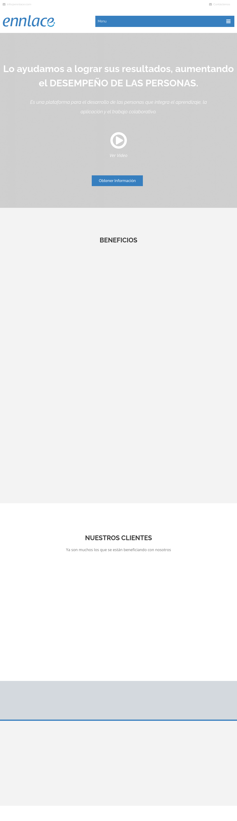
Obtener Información (117, 180)
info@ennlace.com (17, 4)
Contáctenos (219, 4)
